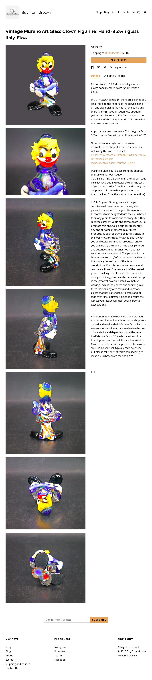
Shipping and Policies (18, 664)
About (115, 12)
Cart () (136, 12)
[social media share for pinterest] (105, 67)
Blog (106, 12)
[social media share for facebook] (92, 67)
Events (125, 12)
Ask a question (118, 67)
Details (95, 75)
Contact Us (12, 668)
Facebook (59, 659)
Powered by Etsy (127, 655)
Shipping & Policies (114, 75)
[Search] (145, 12)
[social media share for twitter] (98, 67)
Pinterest (59, 651)
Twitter (58, 655)
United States (113, 53)
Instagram (60, 647)
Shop (99, 12)
